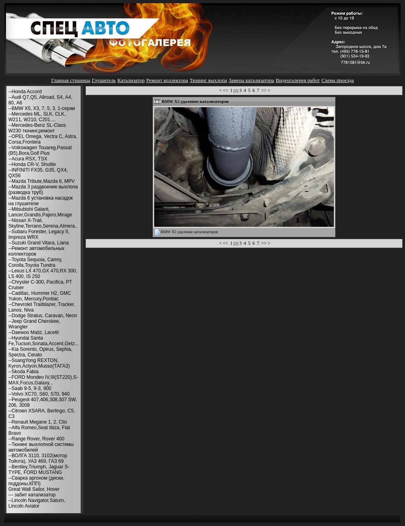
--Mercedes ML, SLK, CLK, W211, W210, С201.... (37, 116)
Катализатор (131, 80)
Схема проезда (338, 80)
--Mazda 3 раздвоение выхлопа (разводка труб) (43, 189)
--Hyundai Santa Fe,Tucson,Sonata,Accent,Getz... (43, 340)
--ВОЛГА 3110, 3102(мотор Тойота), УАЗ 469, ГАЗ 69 (37, 458)
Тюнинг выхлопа (208, 80)
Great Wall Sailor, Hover (34, 489)
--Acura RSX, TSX (27, 159)
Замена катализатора (251, 80)
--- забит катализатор (32, 495)
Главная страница (70, 80)
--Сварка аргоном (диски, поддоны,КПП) (36, 480)
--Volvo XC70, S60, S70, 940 (38, 394)
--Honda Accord (25, 91)
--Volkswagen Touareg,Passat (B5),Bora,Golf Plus (40, 150)
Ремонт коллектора (167, 80)
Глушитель (104, 80)
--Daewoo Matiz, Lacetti (33, 332)
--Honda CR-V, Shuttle (32, 164)
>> (264, 90)
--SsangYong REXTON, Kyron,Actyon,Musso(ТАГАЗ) (39, 363)
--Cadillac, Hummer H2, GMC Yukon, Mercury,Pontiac (39, 296)
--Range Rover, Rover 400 (36, 439)
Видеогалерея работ (298, 80)
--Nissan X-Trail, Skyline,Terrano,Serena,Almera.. (42, 223)
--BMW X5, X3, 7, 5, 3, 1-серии (41, 108)
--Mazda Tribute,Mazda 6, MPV (41, 181)
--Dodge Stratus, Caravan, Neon (42, 315)
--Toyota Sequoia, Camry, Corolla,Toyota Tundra (35, 262)
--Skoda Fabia (23, 371)
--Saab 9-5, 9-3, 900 (29, 388)
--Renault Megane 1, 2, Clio (37, 422)
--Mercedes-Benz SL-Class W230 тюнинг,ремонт (37, 128)
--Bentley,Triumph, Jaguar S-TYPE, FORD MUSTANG (38, 469)
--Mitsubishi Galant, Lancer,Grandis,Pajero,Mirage (40, 212)
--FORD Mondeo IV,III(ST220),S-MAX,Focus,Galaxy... (43, 380)
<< (225, 90)
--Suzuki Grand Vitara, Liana (38, 243)
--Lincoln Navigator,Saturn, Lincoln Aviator (36, 503)
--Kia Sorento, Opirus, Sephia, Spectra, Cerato (40, 352)
